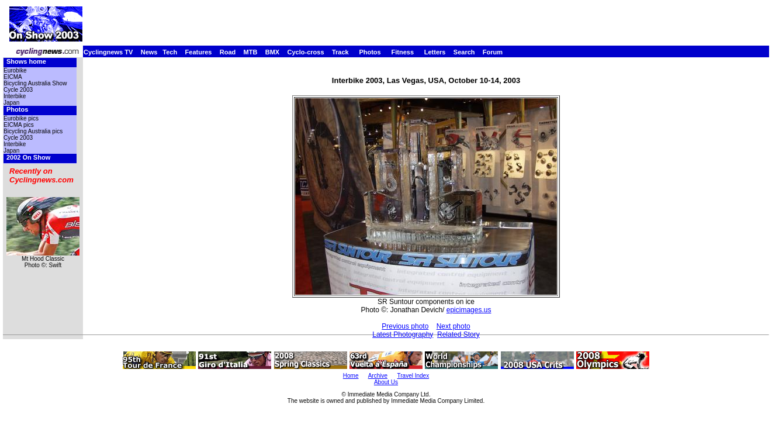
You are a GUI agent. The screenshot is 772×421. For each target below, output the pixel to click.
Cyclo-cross (306, 52)
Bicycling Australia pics (33, 131)
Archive (377, 375)
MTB (251, 52)
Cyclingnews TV (108, 52)
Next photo (453, 326)
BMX (272, 52)
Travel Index (413, 375)
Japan (11, 102)
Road (228, 52)
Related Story (458, 334)
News (149, 52)
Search (464, 52)
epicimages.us (468, 310)
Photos (369, 52)
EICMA (13, 77)
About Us (386, 382)
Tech (169, 52)
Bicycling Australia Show (35, 83)
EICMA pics (19, 125)
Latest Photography (402, 334)
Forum (493, 52)
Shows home (26, 61)
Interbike (15, 96)
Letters (435, 52)
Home (351, 375)
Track (340, 52)
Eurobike (15, 70)
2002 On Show (28, 157)
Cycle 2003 (18, 90)
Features (198, 52)
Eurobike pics (21, 118)
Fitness (402, 52)
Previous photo (405, 326)
